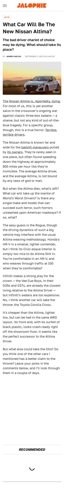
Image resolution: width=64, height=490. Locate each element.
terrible (8, 134)
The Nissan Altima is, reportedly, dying (31, 101)
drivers (19, 134)
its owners (15, 152)
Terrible (50, 130)
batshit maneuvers (35, 147)
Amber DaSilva (13, 56)
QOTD (7, 17)
